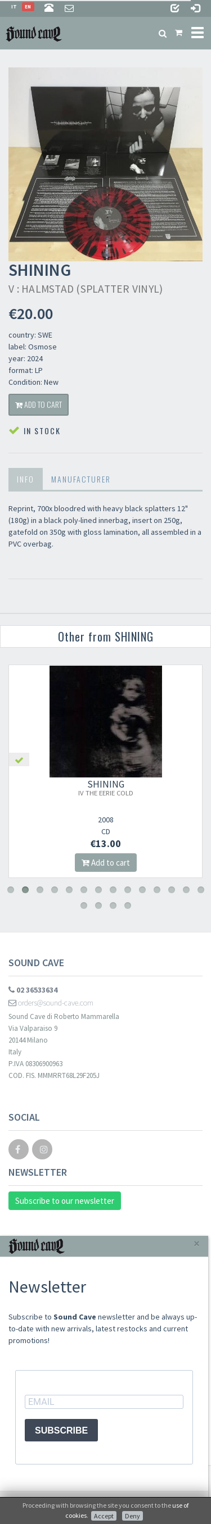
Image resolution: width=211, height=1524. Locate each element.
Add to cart (38, 404)
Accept (104, 1516)
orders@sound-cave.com (50, 1003)
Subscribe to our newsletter (64, 1200)
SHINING (105, 787)
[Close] (197, 1243)
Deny (132, 1516)
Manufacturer (81, 479)
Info (25, 479)
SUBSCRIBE (61, 1430)
